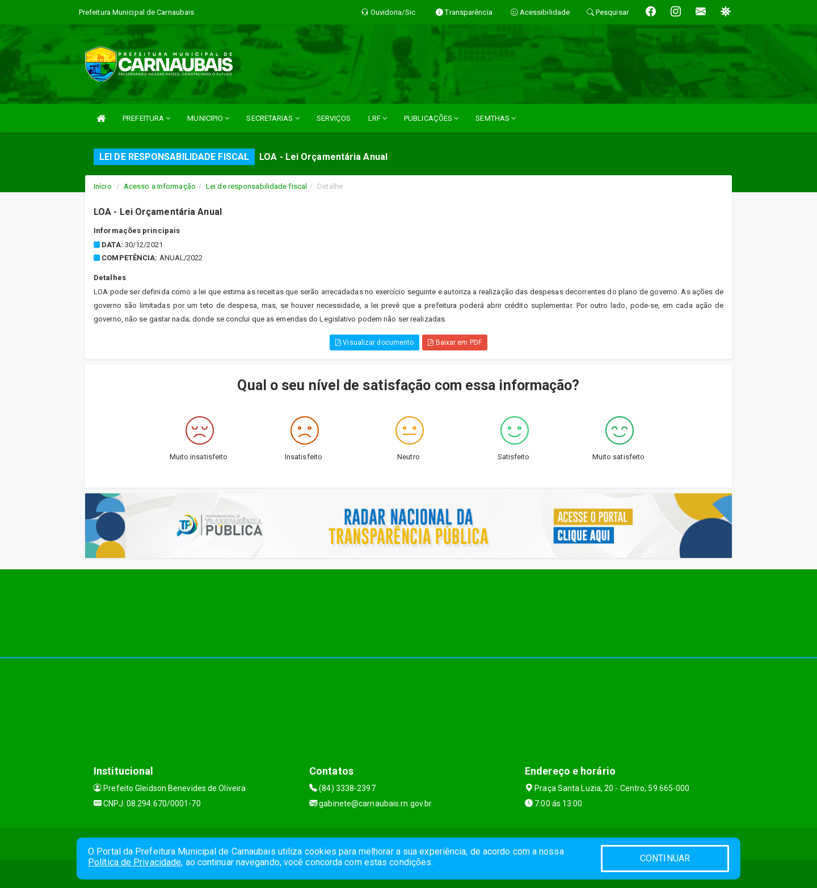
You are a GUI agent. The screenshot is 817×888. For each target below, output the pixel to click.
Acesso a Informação (160, 186)
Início (103, 186)
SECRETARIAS (272, 118)
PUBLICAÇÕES (431, 118)
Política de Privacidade (134, 862)
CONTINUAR (665, 858)
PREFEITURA (146, 118)
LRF (378, 118)
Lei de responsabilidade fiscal (256, 186)
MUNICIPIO (208, 118)
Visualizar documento (374, 342)
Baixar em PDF (455, 342)
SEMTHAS (495, 118)
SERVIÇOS (334, 118)
